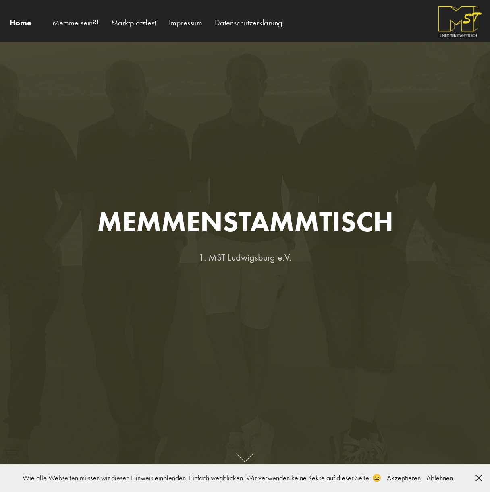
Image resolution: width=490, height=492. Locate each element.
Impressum (185, 22)
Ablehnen (439, 477)
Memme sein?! (75, 22)
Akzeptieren (404, 477)
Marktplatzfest (133, 22)
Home (20, 22)
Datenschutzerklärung (248, 22)
